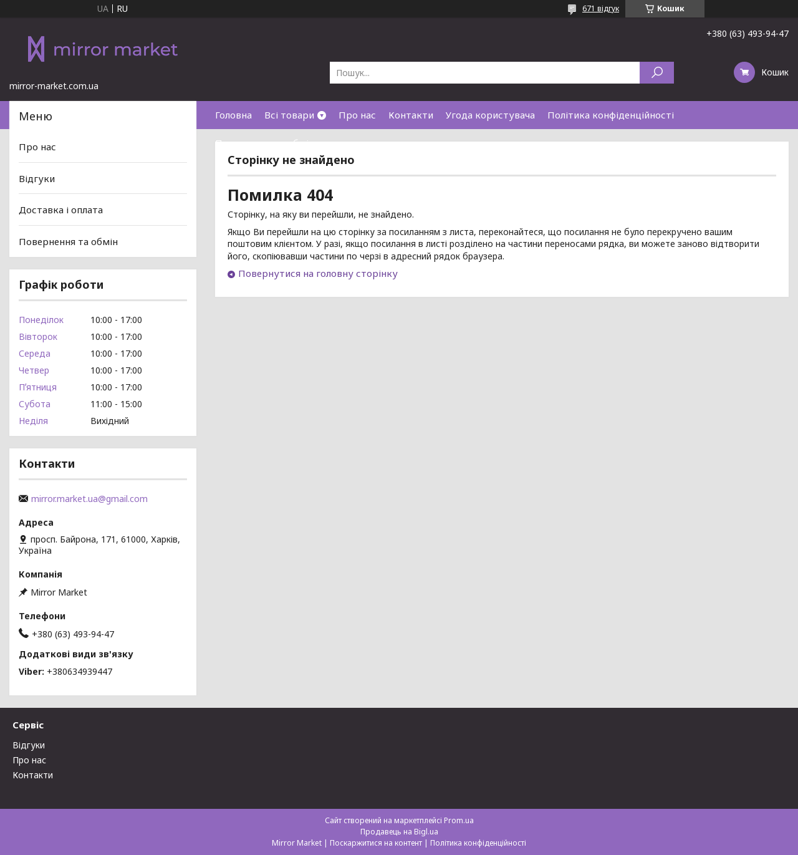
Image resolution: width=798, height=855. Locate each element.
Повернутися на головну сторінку (318, 273)
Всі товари (289, 115)
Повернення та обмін (264, 143)
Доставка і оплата (61, 209)
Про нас (357, 115)
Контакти (410, 115)
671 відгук (600, 8)
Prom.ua (459, 820)
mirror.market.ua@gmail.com (89, 499)
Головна (233, 115)
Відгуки (37, 178)
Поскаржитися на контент (376, 843)
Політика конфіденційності (610, 115)
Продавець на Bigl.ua (399, 831)
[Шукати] (657, 73)
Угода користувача (490, 115)
